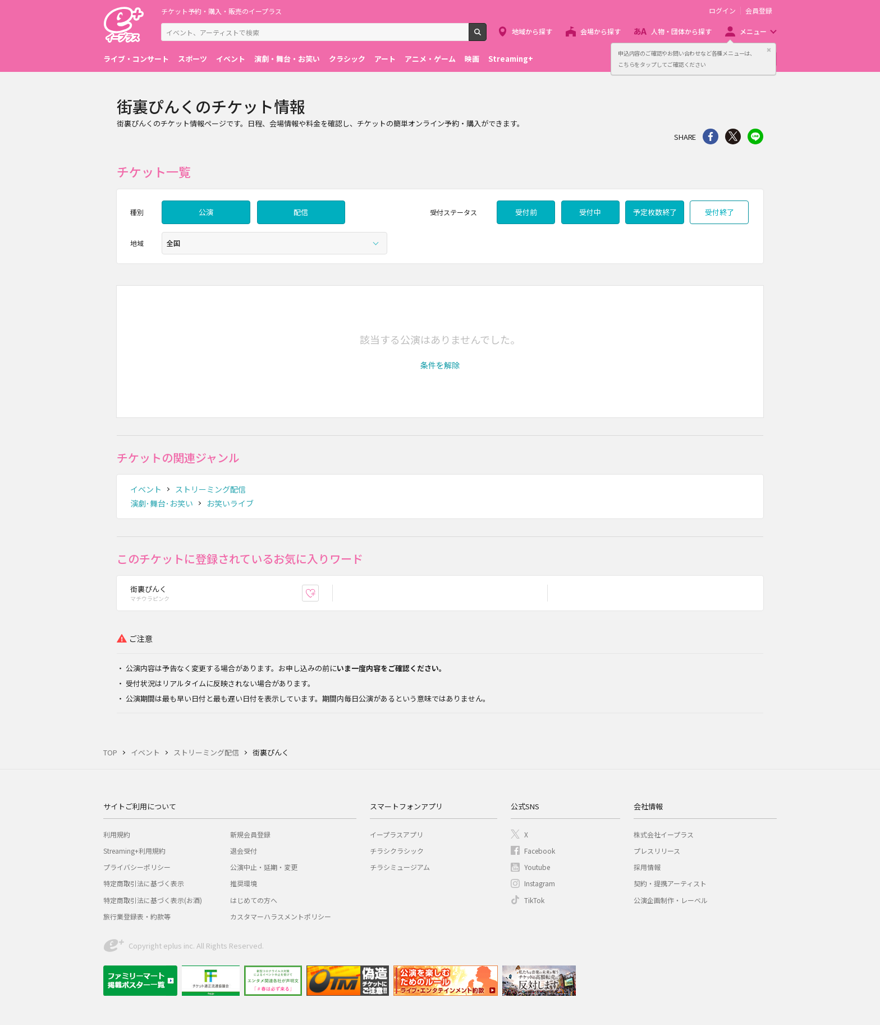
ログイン (722, 11)
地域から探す (532, 31)
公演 (206, 212)
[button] (440, 365)
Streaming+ (510, 58)
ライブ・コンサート (136, 58)
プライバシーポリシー (137, 867)
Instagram (539, 883)
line (755, 136)
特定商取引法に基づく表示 (143, 883)
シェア (710, 136)
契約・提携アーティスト (670, 883)
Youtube (537, 867)
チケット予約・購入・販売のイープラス (221, 11)
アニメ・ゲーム (430, 58)
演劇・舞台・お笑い (287, 58)
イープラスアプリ (396, 834)
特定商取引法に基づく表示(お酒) (152, 900)
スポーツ (192, 58)
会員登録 (758, 11)
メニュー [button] (753, 31)
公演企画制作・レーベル (671, 900)
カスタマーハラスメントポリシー (280, 916)
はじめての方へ (253, 900)
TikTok (534, 900)
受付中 (590, 212)
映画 (472, 58)
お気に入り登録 (318, 592)
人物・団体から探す (681, 31)
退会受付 (243, 850)
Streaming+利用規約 (134, 850)
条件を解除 (440, 365)
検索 (486, 36)
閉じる (768, 49)
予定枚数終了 (655, 212)
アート (385, 58)
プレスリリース (657, 850)
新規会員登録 (250, 834)
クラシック (347, 58)
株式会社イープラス (664, 834)
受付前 (526, 212)
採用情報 (647, 867)
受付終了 (719, 212)
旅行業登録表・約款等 (137, 916)
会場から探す (600, 31)
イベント (230, 58)
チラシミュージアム (400, 867)
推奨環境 (243, 883)
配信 (301, 212)
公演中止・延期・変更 (263, 867)
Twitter (733, 136)
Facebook (539, 850)
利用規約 (116, 834)
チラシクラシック (397, 850)
